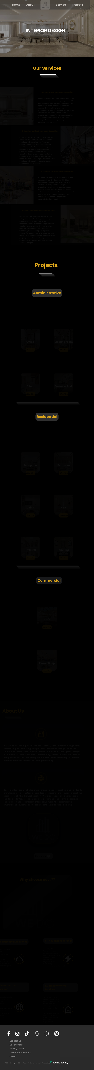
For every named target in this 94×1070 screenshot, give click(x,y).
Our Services (16, 1044)
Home (15, 5)
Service (59, 5)
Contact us (15, 1040)
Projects (75, 5)
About (29, 5)
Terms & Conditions (20, 1052)
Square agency (59, 1062)
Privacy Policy (16, 1048)
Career (12, 1056)
